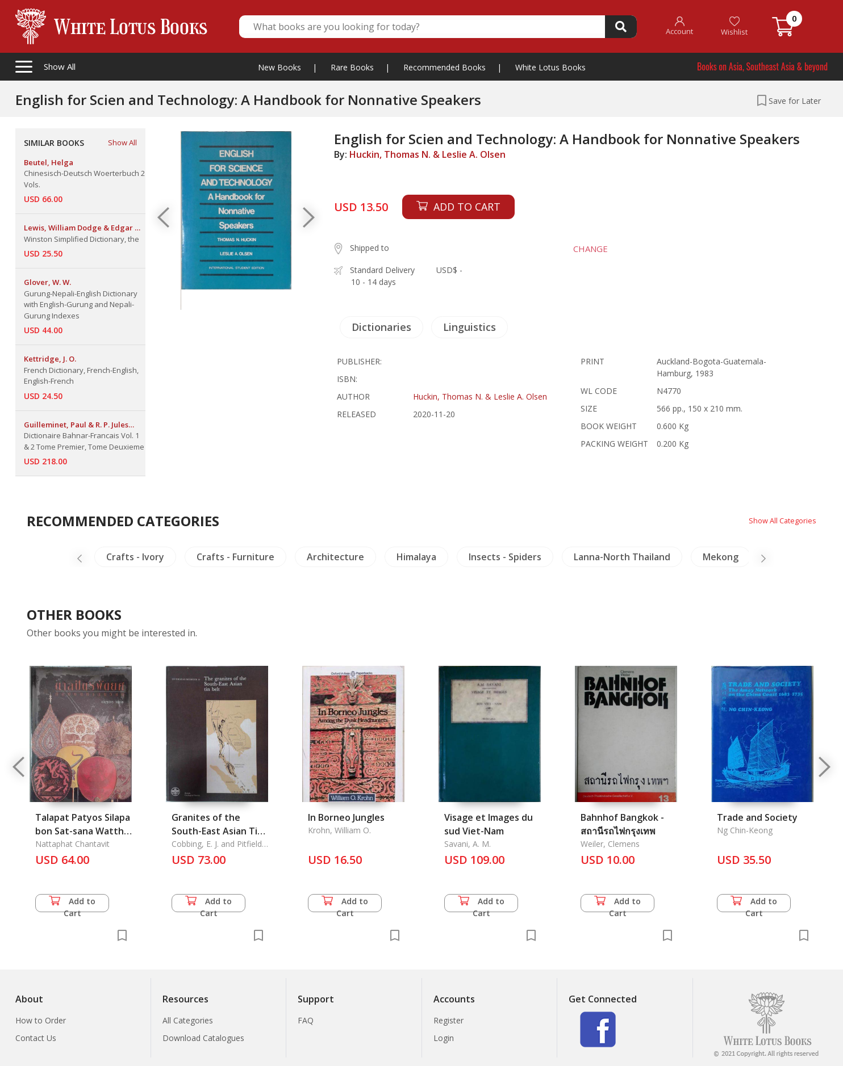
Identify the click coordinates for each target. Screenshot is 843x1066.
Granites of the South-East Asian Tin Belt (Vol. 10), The (217, 831)
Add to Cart (72, 904)
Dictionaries (381, 327)
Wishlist (734, 26)
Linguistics (469, 327)
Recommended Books (444, 67)
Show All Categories (779, 520)
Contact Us (35, 1038)
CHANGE (584, 248)
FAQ (306, 1020)
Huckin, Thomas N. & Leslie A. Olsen (427, 154)
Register (448, 1020)
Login (443, 1038)
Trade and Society (757, 817)
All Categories (187, 1020)
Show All (122, 142)
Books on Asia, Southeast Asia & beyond (762, 66)
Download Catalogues (203, 1038)
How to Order (40, 1020)
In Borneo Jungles (346, 817)
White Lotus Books (550, 67)
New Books (279, 67)
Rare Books (352, 67)
